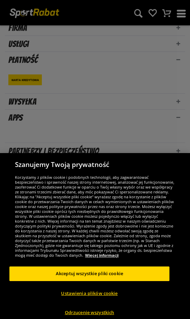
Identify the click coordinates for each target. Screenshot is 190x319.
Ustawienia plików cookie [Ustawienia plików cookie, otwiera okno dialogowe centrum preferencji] (89, 297)
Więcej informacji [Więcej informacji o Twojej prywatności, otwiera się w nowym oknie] (102, 258)
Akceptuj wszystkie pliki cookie (89, 277)
